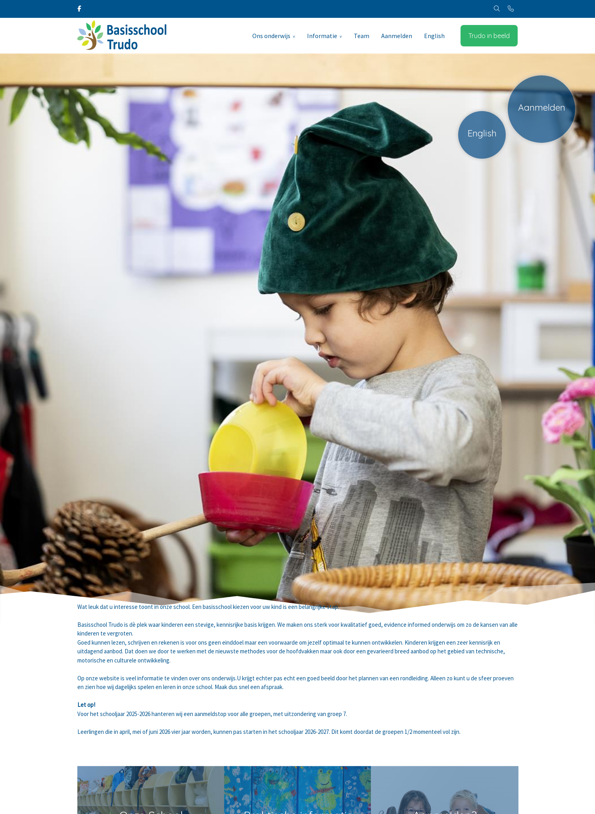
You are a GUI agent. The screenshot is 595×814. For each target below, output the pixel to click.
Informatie (322, 36)
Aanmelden (396, 36)
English (434, 36)
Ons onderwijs (271, 36)
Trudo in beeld (489, 36)
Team (361, 36)
